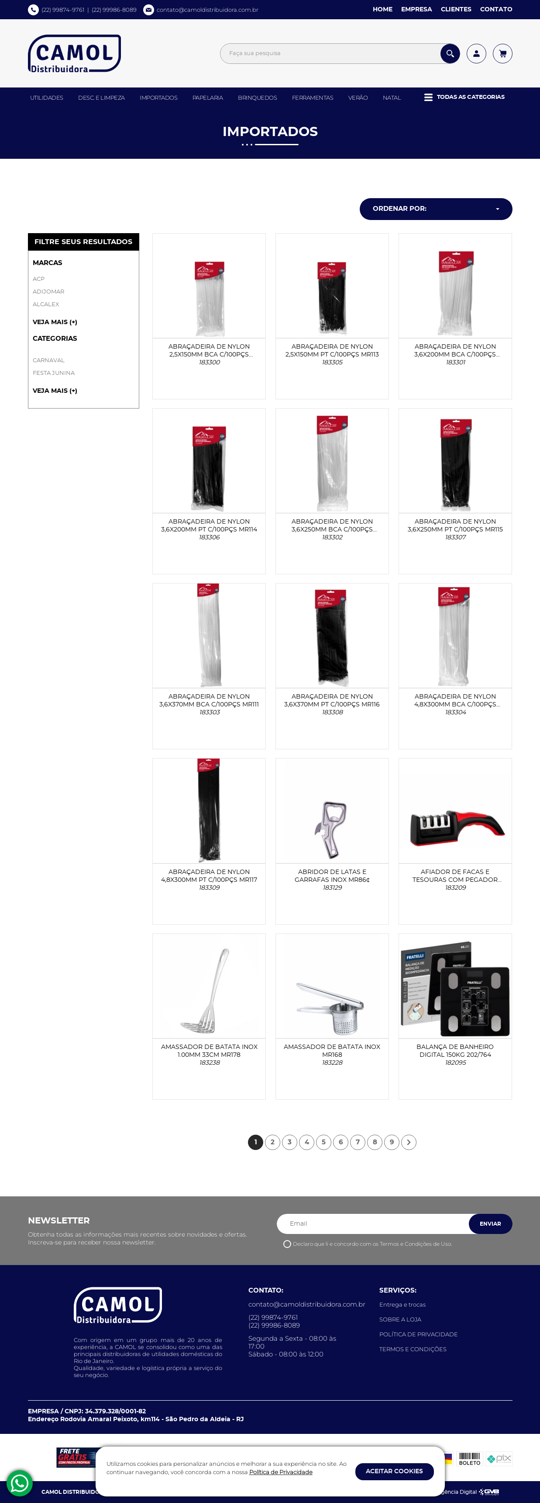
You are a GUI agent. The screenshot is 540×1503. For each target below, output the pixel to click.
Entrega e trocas (402, 1304)
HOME (382, 10)
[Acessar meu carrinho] (502, 53)
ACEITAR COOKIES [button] (394, 1471)
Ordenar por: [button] (399, 209)
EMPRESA (416, 10)
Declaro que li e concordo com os (372, 1244)
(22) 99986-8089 (114, 9)
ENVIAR (490, 1224)
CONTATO (496, 10)
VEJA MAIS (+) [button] (55, 322)
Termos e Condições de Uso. (416, 1244)
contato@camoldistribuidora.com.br (207, 9)
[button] (464, 97)
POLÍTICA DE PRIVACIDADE (418, 1334)
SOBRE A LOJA (400, 1319)
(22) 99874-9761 (63, 9)
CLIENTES (456, 10)
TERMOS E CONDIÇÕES (413, 1349)
